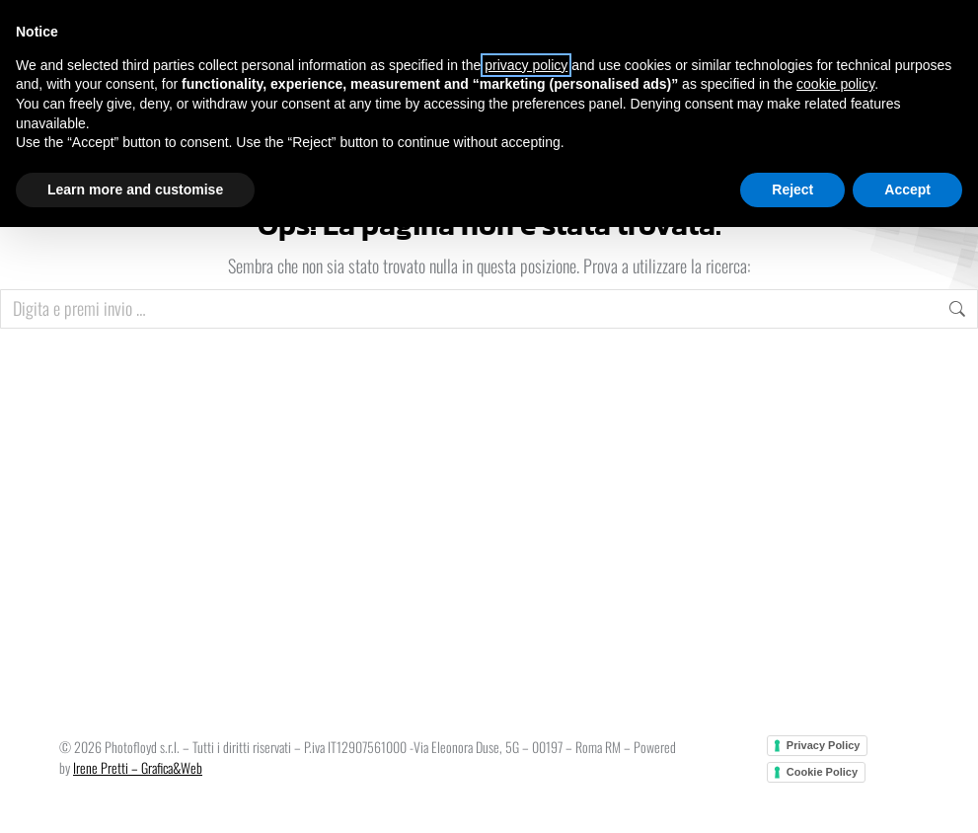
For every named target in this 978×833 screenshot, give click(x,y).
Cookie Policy (822, 772)
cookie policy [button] (835, 84)
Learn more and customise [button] (135, 189)
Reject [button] (792, 189)
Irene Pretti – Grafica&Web (137, 767)
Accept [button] (907, 189)
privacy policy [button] (526, 65)
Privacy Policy (824, 745)
